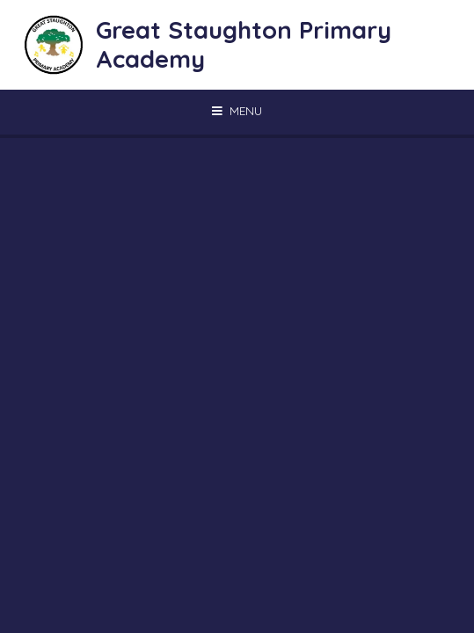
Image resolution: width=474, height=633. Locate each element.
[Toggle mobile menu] (237, 111)
